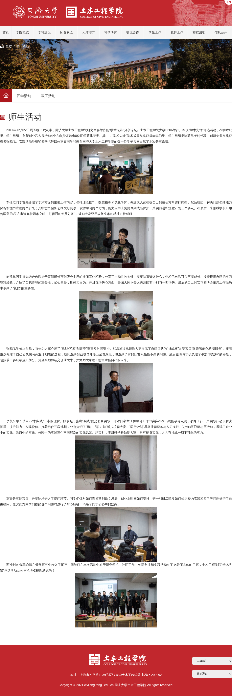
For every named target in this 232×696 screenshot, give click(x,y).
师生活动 (22, 46)
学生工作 (155, 32)
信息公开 (221, 32)
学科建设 (44, 32)
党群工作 (177, 32)
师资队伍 (66, 32)
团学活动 (24, 96)
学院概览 (22, 32)
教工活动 (48, 96)
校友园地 (199, 32)
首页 (6, 32)
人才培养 (88, 32)
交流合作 (132, 32)
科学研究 (110, 32)
